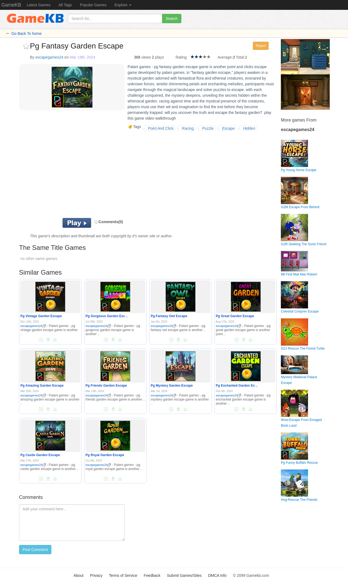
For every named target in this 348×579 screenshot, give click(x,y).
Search (172, 18)
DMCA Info (217, 575)
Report (261, 46)
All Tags (65, 5)
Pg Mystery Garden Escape (172, 385)
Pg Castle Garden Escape (40, 455)
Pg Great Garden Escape (235, 316)
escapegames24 (49, 57)
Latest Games (38, 5)
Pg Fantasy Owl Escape (169, 316)
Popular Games (93, 5)
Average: (225, 57)
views (146, 57)
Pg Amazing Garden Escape (42, 385)
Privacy (96, 575)
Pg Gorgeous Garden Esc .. (107, 316)
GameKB (11, 5)
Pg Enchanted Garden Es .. (236, 385)
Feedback (152, 575)
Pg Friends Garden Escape (106, 385)
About (78, 575)
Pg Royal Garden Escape (105, 455)
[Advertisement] (86, 174)
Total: (240, 57)
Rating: (182, 57)
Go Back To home (26, 33)
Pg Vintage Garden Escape (41, 316)
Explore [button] (122, 5)
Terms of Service (123, 575)
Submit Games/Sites (184, 575)
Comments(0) (108, 222)
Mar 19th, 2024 (82, 57)
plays (159, 57)
